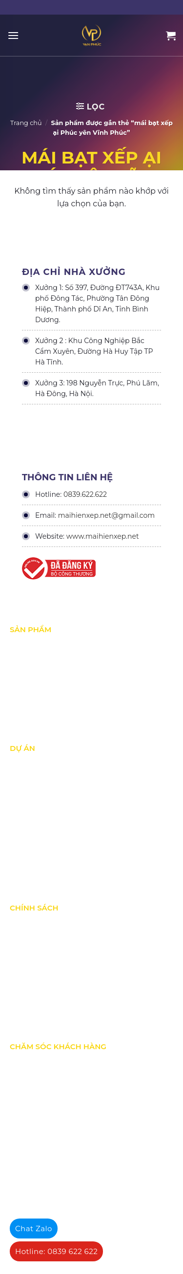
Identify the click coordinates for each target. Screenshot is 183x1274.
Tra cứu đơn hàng (37, 1104)
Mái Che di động (36, 666)
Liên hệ (21, 1144)
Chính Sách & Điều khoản (50, 924)
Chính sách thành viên (45, 1006)
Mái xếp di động (35, 646)
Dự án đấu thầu (35, 846)
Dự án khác (28, 826)
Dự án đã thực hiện (40, 764)
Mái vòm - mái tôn (38, 707)
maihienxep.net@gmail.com (106, 515)
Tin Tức (21, 867)
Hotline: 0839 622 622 (56, 1251)
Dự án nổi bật (31, 805)
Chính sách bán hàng (44, 1083)
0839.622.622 (85, 494)
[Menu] (13, 35)
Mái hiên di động (36, 687)
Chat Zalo (33, 1228)
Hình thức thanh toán (44, 985)
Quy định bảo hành (40, 1063)
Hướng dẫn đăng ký (41, 1124)
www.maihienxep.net (102, 536)
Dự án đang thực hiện (45, 785)
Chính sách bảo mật (42, 944)
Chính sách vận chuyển (46, 965)
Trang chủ (25, 123)
